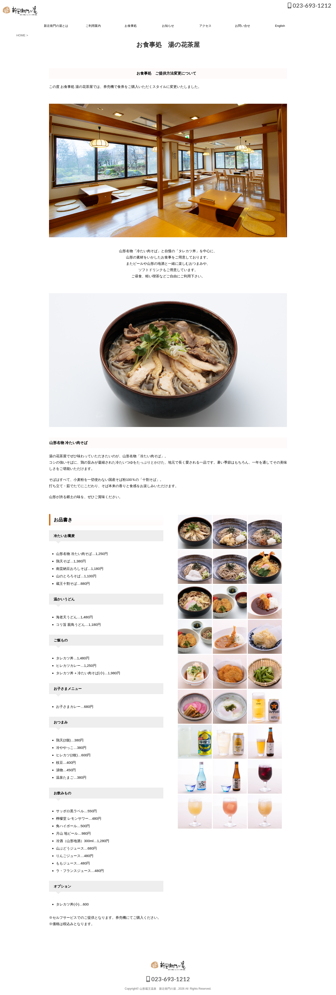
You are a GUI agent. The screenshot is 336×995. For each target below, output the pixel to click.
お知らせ (168, 26)
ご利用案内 (93, 26)
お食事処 (131, 26)
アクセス (205, 26)
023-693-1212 (309, 5)
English (280, 26)
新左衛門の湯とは (56, 26)
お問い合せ (242, 26)
